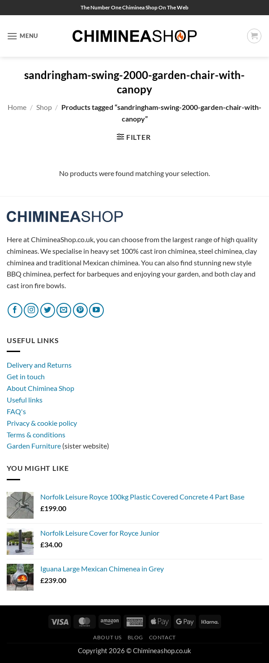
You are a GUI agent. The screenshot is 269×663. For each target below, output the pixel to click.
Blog (135, 637)
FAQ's (16, 411)
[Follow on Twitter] (47, 310)
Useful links (25, 399)
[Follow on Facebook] (15, 310)
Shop (44, 107)
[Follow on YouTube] (96, 310)
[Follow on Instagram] (31, 310)
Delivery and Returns (39, 365)
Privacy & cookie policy (42, 423)
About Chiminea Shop (40, 388)
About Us (107, 637)
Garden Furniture (34, 445)
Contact (162, 637)
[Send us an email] (63, 310)
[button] (22, 36)
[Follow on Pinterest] (80, 310)
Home (17, 107)
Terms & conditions (36, 434)
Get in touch (26, 376)
